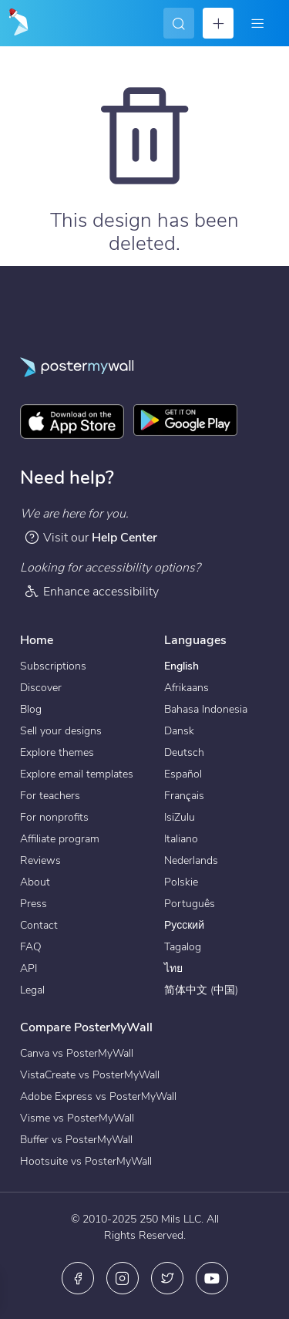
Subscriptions (53, 666)
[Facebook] (78, 1278)
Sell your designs (61, 731)
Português (189, 903)
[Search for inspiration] (178, 23)
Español (183, 774)
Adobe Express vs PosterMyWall (98, 1096)
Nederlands (191, 860)
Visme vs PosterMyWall (77, 1118)
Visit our (90, 537)
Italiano (181, 839)
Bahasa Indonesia (205, 709)
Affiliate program (59, 839)
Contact (39, 925)
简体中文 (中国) (201, 990)
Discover (41, 687)
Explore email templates (76, 774)
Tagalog (182, 946)
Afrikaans (186, 687)
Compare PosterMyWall (86, 1027)
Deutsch (184, 752)
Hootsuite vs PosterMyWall (86, 1161)
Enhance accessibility (91, 591)
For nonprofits (54, 817)
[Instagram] (122, 1278)
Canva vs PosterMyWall (76, 1053)
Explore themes (57, 752)
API (28, 968)
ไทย (173, 968)
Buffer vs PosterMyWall (76, 1139)
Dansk (179, 731)
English (181, 666)
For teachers (50, 795)
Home (36, 640)
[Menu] (257, 23)
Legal (32, 990)
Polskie (181, 882)
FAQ (31, 946)
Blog (31, 709)
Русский (184, 925)
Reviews (40, 860)
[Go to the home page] (17, 23)
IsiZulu (179, 817)
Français (184, 795)
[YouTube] (212, 1278)
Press (33, 903)
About (35, 882)
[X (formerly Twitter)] (167, 1278)
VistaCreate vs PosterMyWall (90, 1075)
